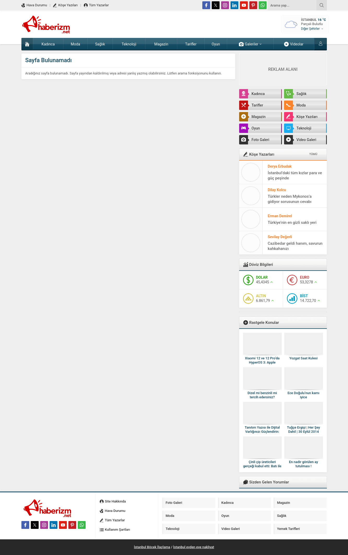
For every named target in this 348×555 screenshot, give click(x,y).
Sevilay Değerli (280, 237)
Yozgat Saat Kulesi (303, 358)
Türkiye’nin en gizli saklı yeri (292, 222)
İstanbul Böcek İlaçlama (152, 547)
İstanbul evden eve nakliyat (193, 547)
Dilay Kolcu (277, 190)
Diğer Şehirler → (312, 29)
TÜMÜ (313, 154)
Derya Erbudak (280, 166)
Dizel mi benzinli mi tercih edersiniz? (262, 395)
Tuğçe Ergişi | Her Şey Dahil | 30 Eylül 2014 (303, 429)
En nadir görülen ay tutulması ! (303, 464)
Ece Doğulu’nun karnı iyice (304, 395)
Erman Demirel (280, 216)
